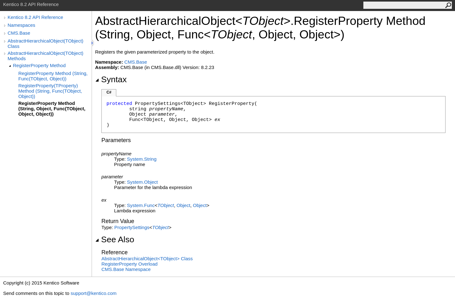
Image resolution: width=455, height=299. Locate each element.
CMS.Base (19, 33)
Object (183, 205)
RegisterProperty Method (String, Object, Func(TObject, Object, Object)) (51, 109)
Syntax (111, 79)
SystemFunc (141, 205)
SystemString (141, 159)
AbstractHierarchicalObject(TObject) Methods (45, 55)
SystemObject (142, 182)
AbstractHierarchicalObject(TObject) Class (45, 43)
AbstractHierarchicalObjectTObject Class (147, 258)
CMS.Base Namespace (126, 269)
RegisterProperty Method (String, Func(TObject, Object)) (53, 76)
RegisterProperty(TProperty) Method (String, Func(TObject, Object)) (50, 91)
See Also (114, 239)
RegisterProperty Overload (129, 264)
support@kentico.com (93, 293)
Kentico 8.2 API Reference (35, 17)
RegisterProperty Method (39, 65)
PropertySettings (131, 227)
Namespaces (21, 25)
